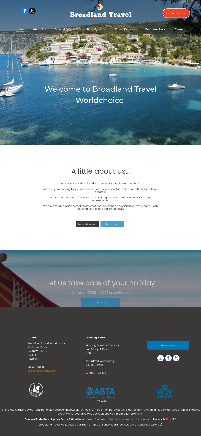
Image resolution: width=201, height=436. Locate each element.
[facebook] (24, 11)
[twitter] (32, 11)
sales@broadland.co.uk (42, 371)
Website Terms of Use (138, 419)
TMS (174, 419)
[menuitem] (19, 29)
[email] (160, 358)
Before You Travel (96, 419)
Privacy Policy (116, 419)
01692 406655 (36, 367)
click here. (137, 413)
